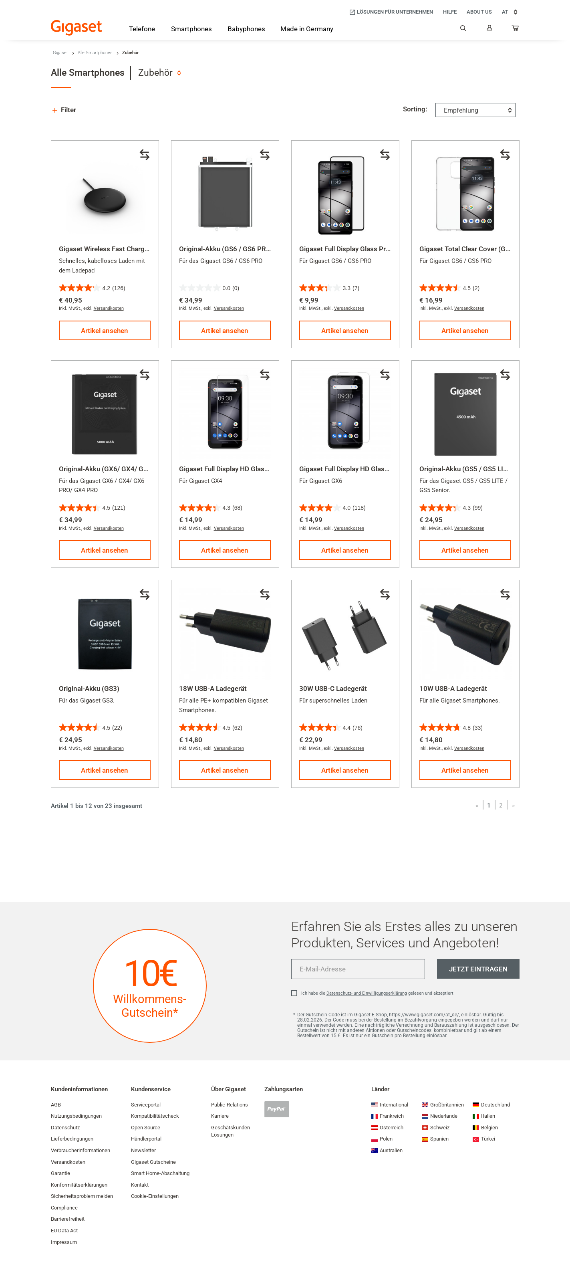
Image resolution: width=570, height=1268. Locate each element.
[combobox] (159, 73)
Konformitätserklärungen (79, 1185)
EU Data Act (64, 1231)
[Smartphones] (191, 30)
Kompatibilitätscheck (155, 1116)
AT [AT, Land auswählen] (511, 12)
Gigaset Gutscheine (153, 1162)
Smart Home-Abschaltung (160, 1173)
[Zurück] (477, 805)
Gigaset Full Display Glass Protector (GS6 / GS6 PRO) (380, 249)
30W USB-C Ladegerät (333, 688)
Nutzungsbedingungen (76, 1116)
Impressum (64, 1242)
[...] (516, 29)
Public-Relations (229, 1105)
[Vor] (513, 805)
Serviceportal (146, 1105)
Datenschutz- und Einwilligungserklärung (366, 993)
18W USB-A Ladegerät (213, 688)
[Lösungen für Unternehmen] (391, 12)
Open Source (145, 1128)
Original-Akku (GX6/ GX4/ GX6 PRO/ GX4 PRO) (130, 469)
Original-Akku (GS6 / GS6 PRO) (226, 249)
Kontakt (140, 1185)
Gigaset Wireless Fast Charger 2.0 (110, 249)
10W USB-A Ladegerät (453, 688)
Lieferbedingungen (72, 1139)
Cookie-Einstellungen (155, 1196)
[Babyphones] (246, 29)
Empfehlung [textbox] (461, 110)
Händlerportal (146, 1139)
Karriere (220, 1116)
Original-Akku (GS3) (89, 688)
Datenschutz (65, 1128)
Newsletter (143, 1150)
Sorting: (415, 109)
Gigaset (60, 52)
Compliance (64, 1208)
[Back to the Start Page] (76, 28)
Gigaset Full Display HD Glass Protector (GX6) (369, 469)
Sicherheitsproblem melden (82, 1196)
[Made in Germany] (307, 29)
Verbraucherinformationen (80, 1150)
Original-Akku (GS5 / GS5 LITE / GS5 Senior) (486, 469)
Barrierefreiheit (68, 1219)
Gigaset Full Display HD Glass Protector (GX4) (248, 469)
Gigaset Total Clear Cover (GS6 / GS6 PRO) (484, 249)
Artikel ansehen (104, 331)
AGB (56, 1105)
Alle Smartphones (95, 52)
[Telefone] (142, 30)
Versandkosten (109, 308)
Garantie (60, 1173)
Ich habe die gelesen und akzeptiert (377, 993)
